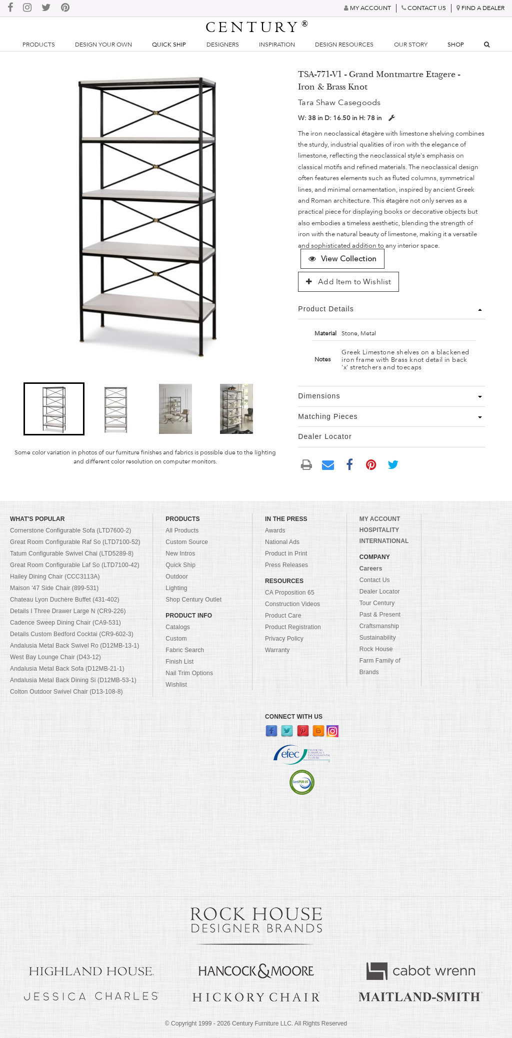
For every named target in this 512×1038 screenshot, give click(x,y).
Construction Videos (292, 604)
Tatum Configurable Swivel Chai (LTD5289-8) (72, 553)
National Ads (282, 542)
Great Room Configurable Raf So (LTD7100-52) (75, 542)
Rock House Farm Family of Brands (380, 661)
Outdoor (177, 576)
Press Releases (286, 565)
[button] (54, 408)
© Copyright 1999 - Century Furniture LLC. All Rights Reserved (256, 1023)
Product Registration (293, 627)
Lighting (176, 588)
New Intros (180, 553)
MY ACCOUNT (380, 519)
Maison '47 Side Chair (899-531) (54, 588)
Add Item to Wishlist (348, 281)
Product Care (283, 615)
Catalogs (178, 627)
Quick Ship (169, 44)
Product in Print (286, 553)
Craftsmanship (379, 626)
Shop (456, 44)
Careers (371, 568)
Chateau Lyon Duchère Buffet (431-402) (65, 599)
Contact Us (375, 580)
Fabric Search (185, 650)
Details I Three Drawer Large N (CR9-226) (68, 611)
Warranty (277, 650)
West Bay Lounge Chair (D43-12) (55, 657)
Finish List (180, 661)
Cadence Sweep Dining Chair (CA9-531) (65, 622)
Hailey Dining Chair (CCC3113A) (55, 576)
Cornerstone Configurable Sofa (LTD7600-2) (70, 530)
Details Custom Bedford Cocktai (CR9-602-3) (72, 634)
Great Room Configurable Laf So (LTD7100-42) (75, 565)
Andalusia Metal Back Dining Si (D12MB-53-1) (73, 680)
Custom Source (187, 542)
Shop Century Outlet (194, 599)
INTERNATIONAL (384, 541)
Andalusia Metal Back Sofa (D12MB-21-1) (67, 668)
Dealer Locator (380, 591)
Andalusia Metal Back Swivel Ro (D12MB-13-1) (74, 645)
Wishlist (176, 684)
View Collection (342, 258)
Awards (275, 530)
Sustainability (378, 637)
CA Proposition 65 (289, 592)
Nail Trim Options (189, 673)
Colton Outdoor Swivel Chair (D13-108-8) (66, 691)
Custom (176, 638)
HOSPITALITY (380, 530)
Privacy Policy (284, 638)
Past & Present (380, 614)
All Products (182, 530)
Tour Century (377, 603)
